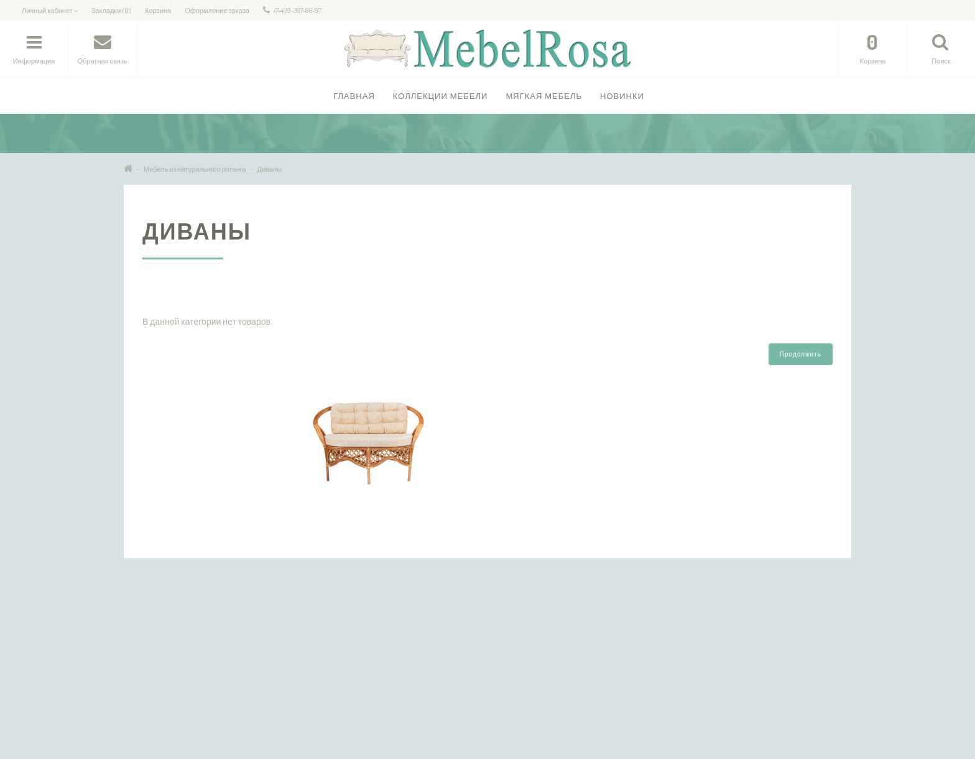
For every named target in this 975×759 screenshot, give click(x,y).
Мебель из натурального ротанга (195, 169)
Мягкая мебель (544, 96)
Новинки (622, 96)
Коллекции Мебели (440, 96)
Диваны (269, 169)
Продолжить (800, 354)
